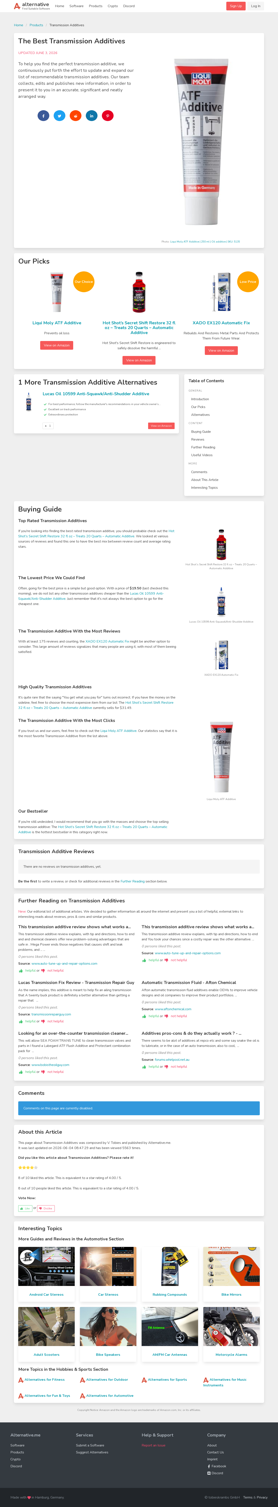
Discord (129, 6)
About (212, 1445)
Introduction (200, 399)
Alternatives (200, 414)
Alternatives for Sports (167, 1379)
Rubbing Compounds (170, 1294)
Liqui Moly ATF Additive (56, 323)
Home (59, 6)
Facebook (216, 1466)
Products (96, 6)
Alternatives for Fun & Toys (47, 1395)
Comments (199, 472)
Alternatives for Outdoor (107, 1379)
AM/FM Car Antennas (169, 1354)
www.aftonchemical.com (173, 1009)
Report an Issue (153, 1445)
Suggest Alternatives (92, 1452)
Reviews (197, 439)
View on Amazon (57, 345)
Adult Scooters (47, 1354)
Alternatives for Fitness (45, 1379)
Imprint (212, 1459)
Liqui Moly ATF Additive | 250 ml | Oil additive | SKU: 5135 (205, 241)
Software (77, 6)
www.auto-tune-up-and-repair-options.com (64, 963)
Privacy (262, 1497)
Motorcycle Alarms (231, 1354)
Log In (255, 6)
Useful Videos (202, 455)
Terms (248, 1497)
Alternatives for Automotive (110, 1395)
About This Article (204, 479)
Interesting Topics (204, 487)
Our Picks (198, 407)
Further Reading (203, 447)
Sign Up (236, 6)
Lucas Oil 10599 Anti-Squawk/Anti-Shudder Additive (96, 394)
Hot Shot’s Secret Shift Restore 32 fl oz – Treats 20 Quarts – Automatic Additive (139, 328)
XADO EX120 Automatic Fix (221, 323)
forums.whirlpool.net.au (172, 1059)
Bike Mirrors (232, 1294)
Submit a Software (90, 1445)
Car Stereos (108, 1294)
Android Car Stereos (46, 1294)
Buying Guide (201, 431)
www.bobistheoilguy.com (50, 1065)
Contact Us (215, 1452)
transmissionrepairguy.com (51, 1014)
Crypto (113, 6)
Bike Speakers (108, 1354)
